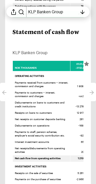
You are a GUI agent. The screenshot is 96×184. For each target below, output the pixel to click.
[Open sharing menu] (13, 11)
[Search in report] (21, 11)
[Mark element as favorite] (86, 64)
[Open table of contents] (53, 11)
